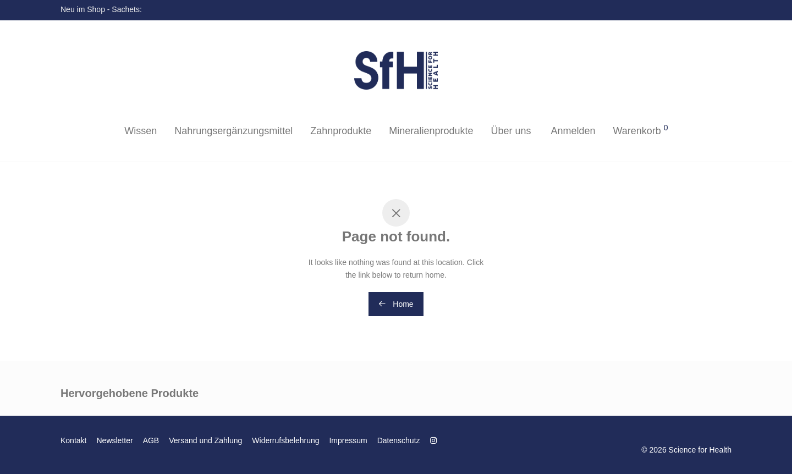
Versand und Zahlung (205, 440)
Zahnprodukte (340, 130)
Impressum (348, 440)
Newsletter (114, 440)
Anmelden (573, 130)
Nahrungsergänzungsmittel (233, 130)
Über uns (511, 130)
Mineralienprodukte (431, 130)
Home (395, 304)
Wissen (140, 130)
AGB (151, 440)
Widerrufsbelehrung (285, 440)
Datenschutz (398, 440)
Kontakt (73, 440)
